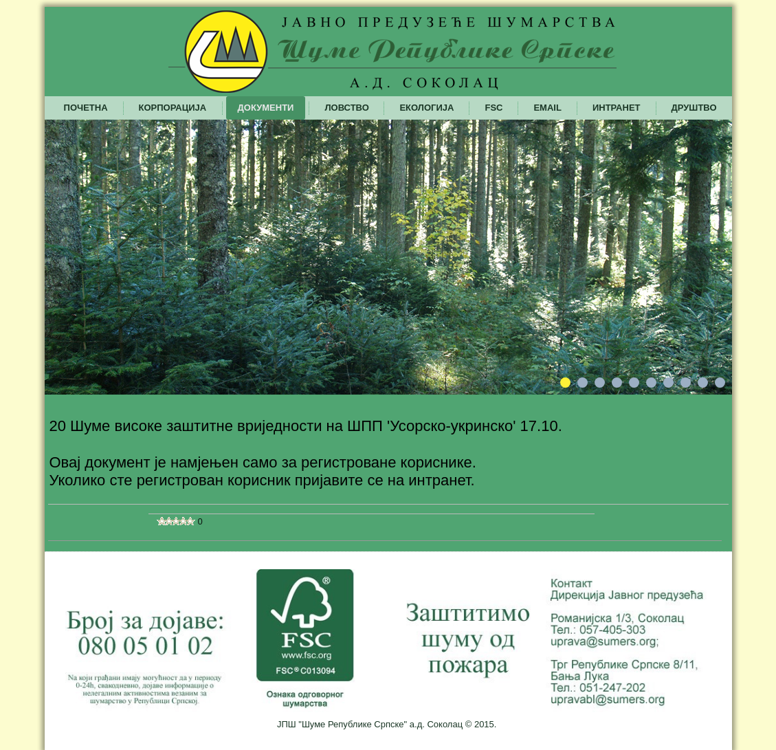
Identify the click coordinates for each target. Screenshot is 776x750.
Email (547, 107)
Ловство (346, 107)
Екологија (426, 107)
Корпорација (173, 107)
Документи (266, 107)
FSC (493, 107)
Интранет (616, 107)
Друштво (694, 107)
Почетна (86, 107)
